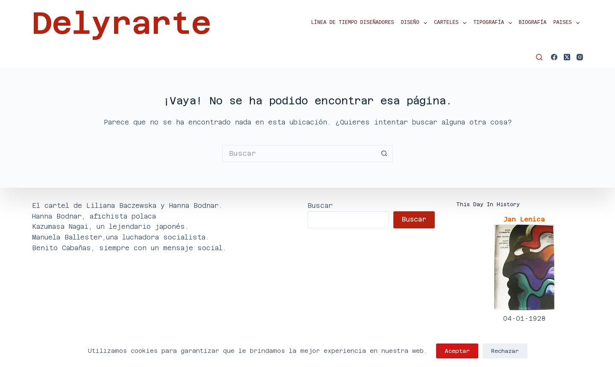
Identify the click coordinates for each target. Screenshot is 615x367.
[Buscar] (539, 57)
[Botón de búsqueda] (384, 153)
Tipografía (494, 23)
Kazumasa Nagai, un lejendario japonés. (110, 226)
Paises (568, 23)
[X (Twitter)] (567, 57)
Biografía (533, 23)
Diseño (416, 23)
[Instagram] (580, 57)
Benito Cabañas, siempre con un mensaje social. (129, 248)
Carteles (452, 23)
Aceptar (457, 351)
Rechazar (505, 351)
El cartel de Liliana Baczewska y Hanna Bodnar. (127, 205)
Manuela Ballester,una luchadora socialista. (120, 237)
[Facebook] (554, 57)
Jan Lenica (524, 219)
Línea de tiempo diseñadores (352, 23)
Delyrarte (121, 23)
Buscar (320, 205)
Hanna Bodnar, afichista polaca (94, 216)
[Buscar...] (299, 153)
